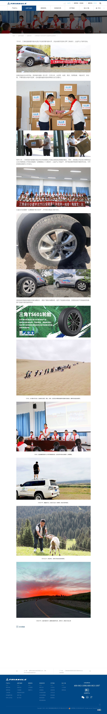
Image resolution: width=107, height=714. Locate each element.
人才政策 (64, 687)
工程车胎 (8, 692)
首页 (15, 35)
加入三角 (86, 8)
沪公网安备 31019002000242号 (76, 708)
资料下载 (19, 695)
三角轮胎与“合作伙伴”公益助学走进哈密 (46, 35)
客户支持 (19, 697)
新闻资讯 (43, 8)
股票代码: (91, 3)
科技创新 (53, 695)
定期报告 (41, 690)
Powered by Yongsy (97, 708)
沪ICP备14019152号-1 (63, 708)
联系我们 (53, 697)
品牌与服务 (29, 8)
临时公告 (41, 687)
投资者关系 (57, 8)
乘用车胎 (8, 687)
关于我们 (72, 8)
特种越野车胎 (9, 695)
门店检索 (19, 690)
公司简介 (53, 687)
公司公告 (53, 692)
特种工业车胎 (9, 697)
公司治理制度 (42, 695)
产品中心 (14, 8)
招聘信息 (64, 690)
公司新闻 (30, 687)
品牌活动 (30, 35)
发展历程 (53, 690)
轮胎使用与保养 (20, 692)
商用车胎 (8, 690)
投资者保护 (42, 697)
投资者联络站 (42, 700)
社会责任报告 (42, 692)
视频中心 (30, 690)
